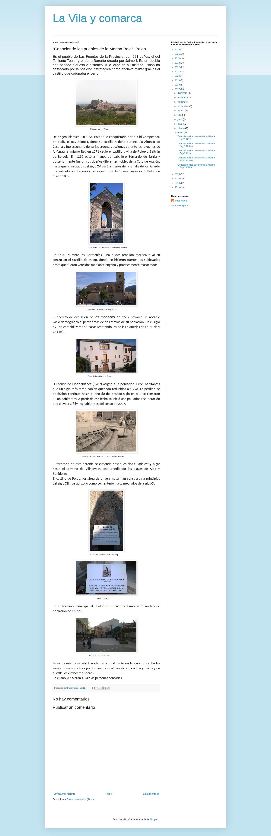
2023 (177, 62)
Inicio (109, 794)
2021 (177, 71)
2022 (177, 67)
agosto (181, 110)
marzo (180, 124)
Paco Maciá (181, 200)
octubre (181, 102)
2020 (177, 76)
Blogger (153, 819)
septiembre (183, 106)
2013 (177, 187)
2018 (177, 84)
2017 (177, 89)
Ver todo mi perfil (179, 205)
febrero (181, 128)
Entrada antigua (151, 794)
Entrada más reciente (64, 794)
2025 (177, 54)
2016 (177, 174)
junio (180, 119)
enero (180, 132)
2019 (177, 80)
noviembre (183, 97)
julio (179, 115)
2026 (177, 49)
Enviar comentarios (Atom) (80, 799)
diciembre (182, 93)
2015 (177, 178)
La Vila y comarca (97, 18)
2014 (177, 183)
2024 (177, 58)
